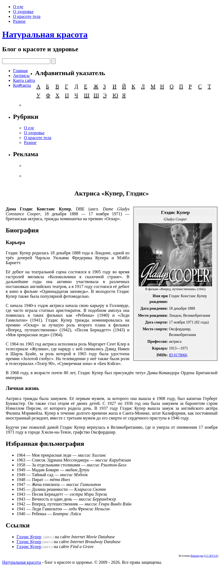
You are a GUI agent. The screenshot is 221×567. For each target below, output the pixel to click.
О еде (18, 6)
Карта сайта (24, 80)
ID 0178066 (178, 355)
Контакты (22, 85)
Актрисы (21, 75)
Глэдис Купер (29, 536)
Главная (20, 70)
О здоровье (23, 11)
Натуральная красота (45, 34)
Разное (19, 21)
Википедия (197, 555)
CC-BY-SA (211, 555)
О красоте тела (27, 16)
